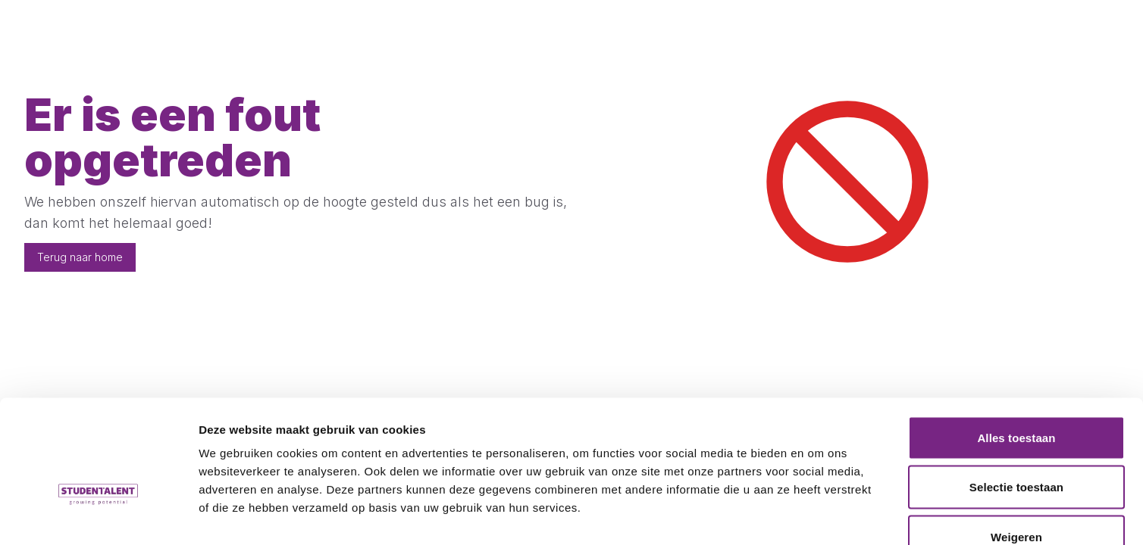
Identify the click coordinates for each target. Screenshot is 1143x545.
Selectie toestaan (1016, 396)
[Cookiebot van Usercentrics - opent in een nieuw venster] (98, 515)
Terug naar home (80, 257)
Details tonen (819, 515)
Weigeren (1016, 445)
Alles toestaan (1016, 346)
